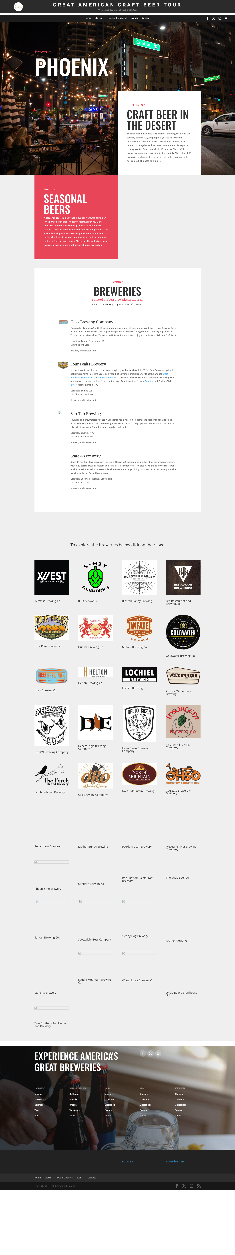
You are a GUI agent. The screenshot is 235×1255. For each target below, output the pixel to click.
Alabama (108, 1094)
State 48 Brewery (85, 456)
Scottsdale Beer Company (94, 939)
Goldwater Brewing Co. (181, 656)
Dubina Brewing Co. (91, 647)
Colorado (111, 377)
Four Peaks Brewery (88, 364)
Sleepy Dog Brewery (135, 936)
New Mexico (40, 1099)
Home (88, 18)
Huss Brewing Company (91, 322)
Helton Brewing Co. (90, 683)
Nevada (73, 1099)
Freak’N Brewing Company (51, 752)
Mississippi (110, 1105)
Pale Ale (149, 381)
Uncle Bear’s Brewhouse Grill (181, 994)
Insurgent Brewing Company (178, 746)
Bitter (73, 384)
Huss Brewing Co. (45, 690)
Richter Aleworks (176, 940)
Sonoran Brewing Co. (91, 884)
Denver (101, 377)
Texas (37, 1110)
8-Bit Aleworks (87, 601)
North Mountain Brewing (138, 791)
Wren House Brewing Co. (138, 980)
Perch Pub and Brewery (49, 792)
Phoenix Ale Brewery (47, 888)
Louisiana (109, 1099)
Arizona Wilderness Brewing (178, 692)
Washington (75, 1110)
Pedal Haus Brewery (47, 846)
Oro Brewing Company (93, 795)
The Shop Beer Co (177, 877)
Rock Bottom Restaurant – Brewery (139, 879)
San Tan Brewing (85, 413)
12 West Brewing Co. (47, 601)
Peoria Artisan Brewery (137, 846)
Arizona (38, 1094)
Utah (36, 1115)
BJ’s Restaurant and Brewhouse (178, 602)
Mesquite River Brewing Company (181, 848)
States (98, 18)
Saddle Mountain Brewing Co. (95, 981)
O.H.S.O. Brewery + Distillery (178, 792)
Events (134, 18)
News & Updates (117, 18)
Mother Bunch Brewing (93, 846)
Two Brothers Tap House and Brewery (50, 1024)
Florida (107, 1115)
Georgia (108, 1110)
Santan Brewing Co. (47, 937)
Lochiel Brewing (132, 688)
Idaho (72, 1115)
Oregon (73, 1105)
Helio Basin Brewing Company (135, 749)
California (74, 1094)
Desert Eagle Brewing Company (92, 747)
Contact (145, 18)
